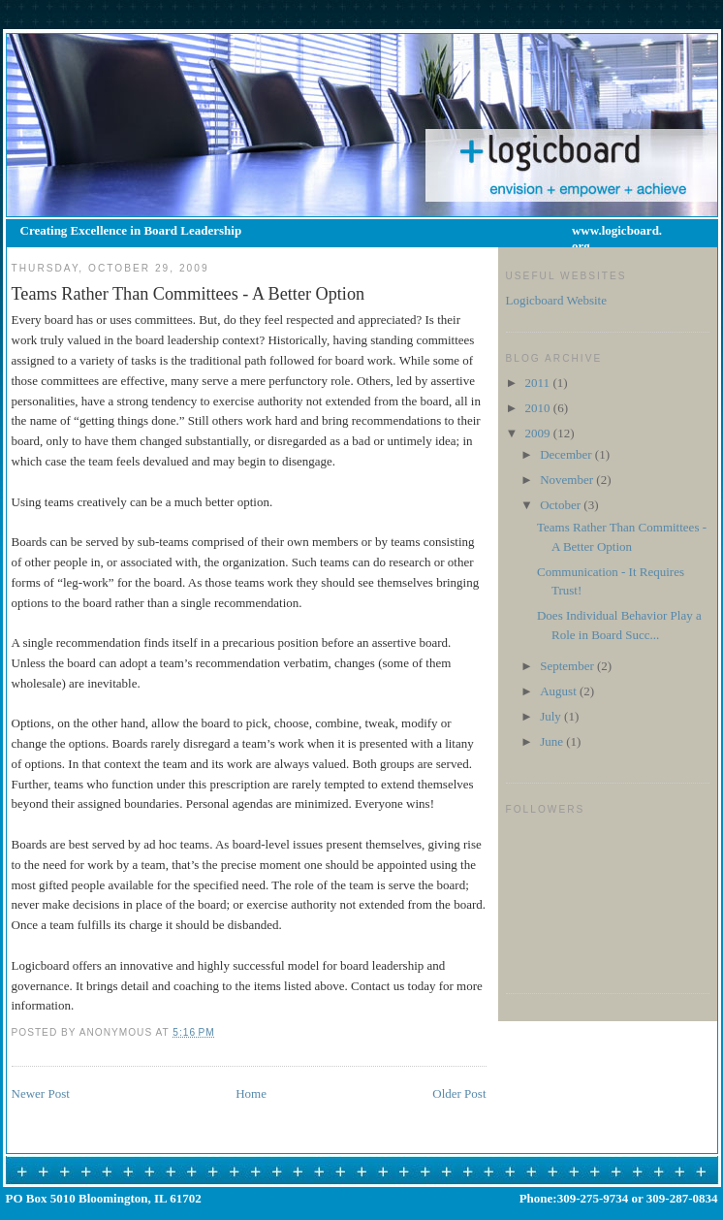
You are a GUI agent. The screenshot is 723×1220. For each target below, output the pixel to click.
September (568, 665)
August (560, 691)
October (561, 505)
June (553, 741)
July (552, 716)
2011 (539, 382)
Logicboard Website (557, 300)
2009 (539, 433)
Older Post (459, 1093)
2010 (539, 408)
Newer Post (41, 1093)
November (568, 479)
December (567, 454)
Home (251, 1093)
